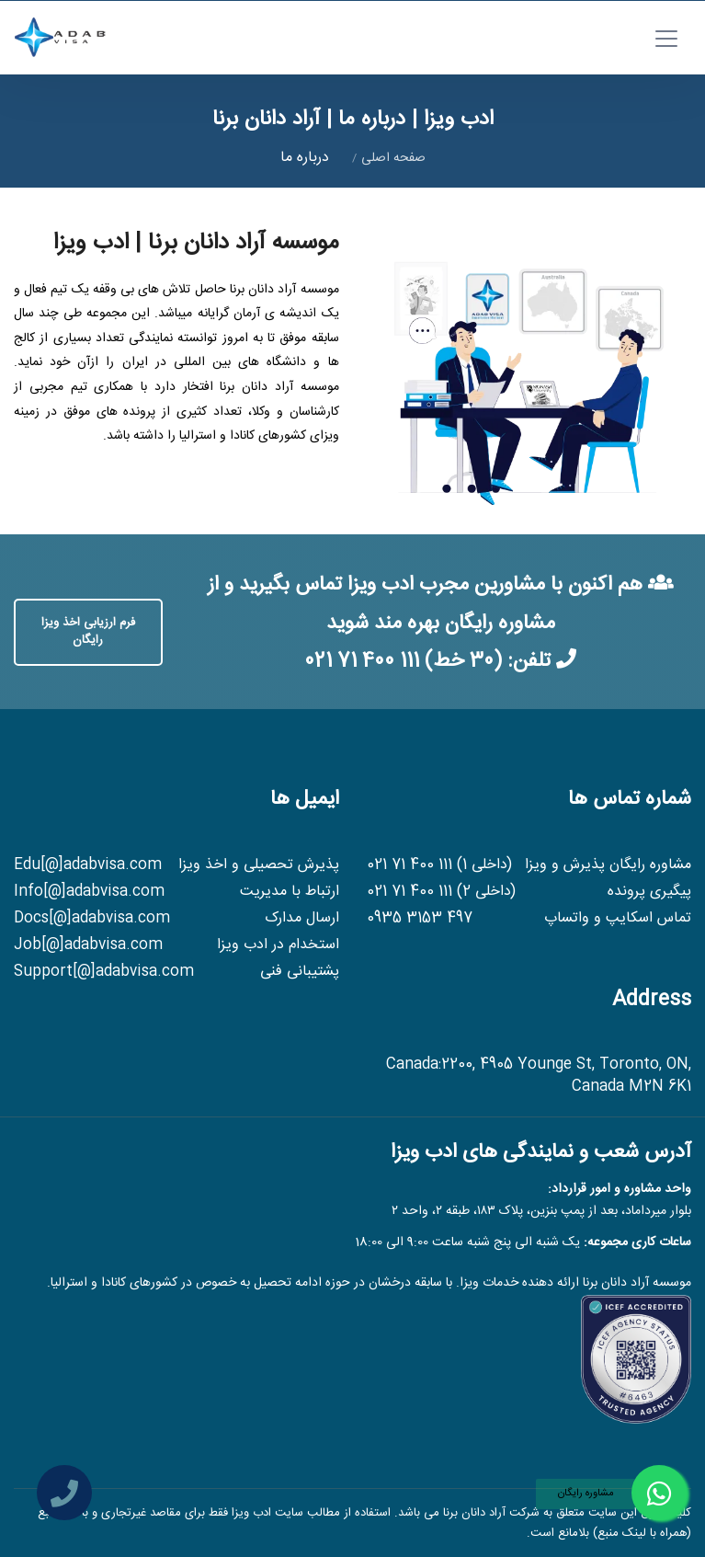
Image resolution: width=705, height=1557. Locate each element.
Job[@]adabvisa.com (88, 945)
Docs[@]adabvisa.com (92, 919)
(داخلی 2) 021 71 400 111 (441, 892)
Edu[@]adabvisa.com (88, 865)
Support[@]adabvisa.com (104, 972)
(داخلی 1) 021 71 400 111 (439, 865)
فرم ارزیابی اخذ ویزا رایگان (88, 631)
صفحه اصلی (393, 158)
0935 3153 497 (419, 919)
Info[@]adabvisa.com (89, 892)
